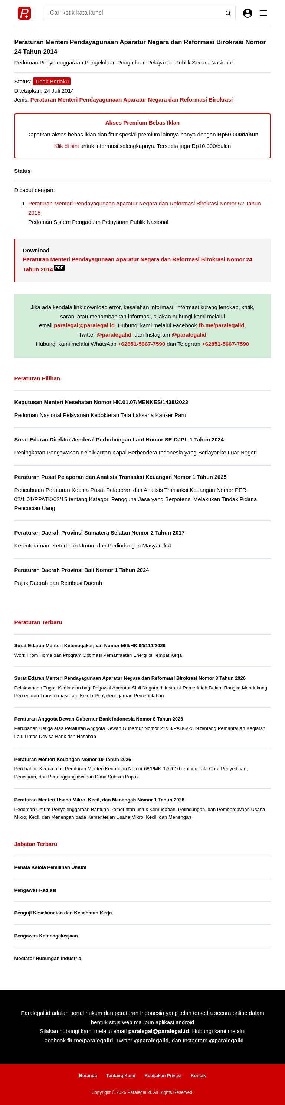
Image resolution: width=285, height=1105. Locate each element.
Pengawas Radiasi (35, 890)
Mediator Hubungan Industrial (48, 958)
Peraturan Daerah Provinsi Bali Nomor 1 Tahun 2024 (81, 570)
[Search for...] (132, 13)
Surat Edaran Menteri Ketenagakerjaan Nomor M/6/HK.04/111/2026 (90, 645)
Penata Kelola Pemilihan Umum (50, 867)
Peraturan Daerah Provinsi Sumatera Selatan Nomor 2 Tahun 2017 (99, 533)
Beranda (88, 1075)
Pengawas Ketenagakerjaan (46, 936)
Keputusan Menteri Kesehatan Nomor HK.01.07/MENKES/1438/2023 (101, 402)
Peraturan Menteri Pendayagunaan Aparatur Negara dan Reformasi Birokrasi (131, 99)
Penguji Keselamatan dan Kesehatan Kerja (63, 913)
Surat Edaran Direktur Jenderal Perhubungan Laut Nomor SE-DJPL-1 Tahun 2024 (119, 440)
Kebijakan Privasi (163, 1075)
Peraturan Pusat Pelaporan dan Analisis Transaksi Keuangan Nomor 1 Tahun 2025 (120, 477)
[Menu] (263, 13)
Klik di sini (66, 146)
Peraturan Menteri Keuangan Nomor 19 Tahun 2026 (72, 759)
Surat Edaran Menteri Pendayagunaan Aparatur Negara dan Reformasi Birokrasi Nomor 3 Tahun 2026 (129, 678)
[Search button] (228, 13)
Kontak (198, 1075)
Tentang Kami (120, 1075)
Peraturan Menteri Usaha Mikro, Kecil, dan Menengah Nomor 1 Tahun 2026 (99, 800)
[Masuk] (247, 13)
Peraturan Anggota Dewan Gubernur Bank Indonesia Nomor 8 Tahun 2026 (98, 719)
